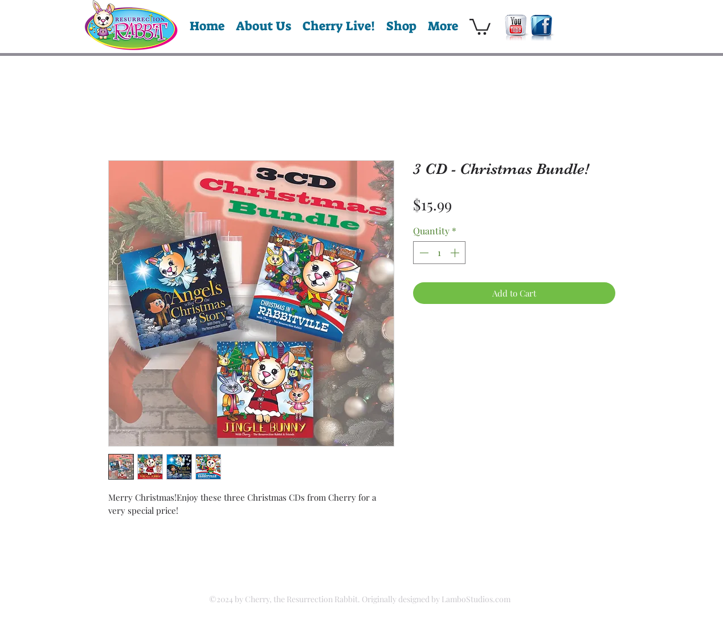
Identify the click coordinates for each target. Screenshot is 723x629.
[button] (480, 26)
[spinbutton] (439, 252)
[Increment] (456, 252)
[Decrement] (423, 252)
